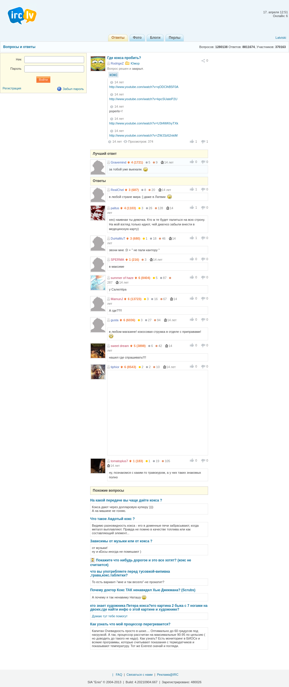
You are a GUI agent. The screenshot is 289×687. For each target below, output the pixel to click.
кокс (113, 74)
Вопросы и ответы (19, 47)
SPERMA (117, 259)
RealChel (117, 190)
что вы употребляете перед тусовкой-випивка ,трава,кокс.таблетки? (130, 573)
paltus (115, 208)
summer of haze (122, 278)
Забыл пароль (73, 89)
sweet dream (120, 346)
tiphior (115, 367)
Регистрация (12, 88)
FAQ (119, 674)
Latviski (280, 37)
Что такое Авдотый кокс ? (112, 519)
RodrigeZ (117, 63)
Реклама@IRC (167, 674)
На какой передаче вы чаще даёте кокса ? (126, 500)
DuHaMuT (118, 238)
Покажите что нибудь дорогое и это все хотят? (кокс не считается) (140, 562)
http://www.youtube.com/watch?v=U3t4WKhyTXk (143, 123)
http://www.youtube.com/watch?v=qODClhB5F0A (143, 87)
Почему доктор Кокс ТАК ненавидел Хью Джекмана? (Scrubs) (142, 590)
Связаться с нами (140, 674)
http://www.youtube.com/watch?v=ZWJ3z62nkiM (143, 135)
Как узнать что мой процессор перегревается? (130, 624)
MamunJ (117, 299)
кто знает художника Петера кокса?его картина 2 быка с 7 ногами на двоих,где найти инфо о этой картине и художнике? (149, 607)
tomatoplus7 (119, 461)
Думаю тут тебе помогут (109, 616)
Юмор (135, 63)
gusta (114, 320)
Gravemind (118, 162)
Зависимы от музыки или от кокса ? (121, 541)
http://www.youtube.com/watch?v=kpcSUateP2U (143, 99)
